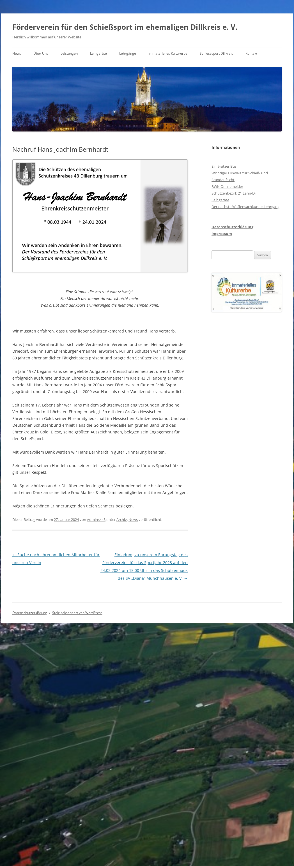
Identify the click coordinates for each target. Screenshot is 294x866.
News (16, 53)
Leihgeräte (98, 53)
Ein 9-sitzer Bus (224, 166)
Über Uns (40, 53)
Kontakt (251, 53)
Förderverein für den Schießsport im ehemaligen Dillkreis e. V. (124, 27)
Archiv (121, 519)
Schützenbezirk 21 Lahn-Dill (234, 193)
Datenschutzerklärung (232, 226)
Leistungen (69, 53)
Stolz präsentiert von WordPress (77, 612)
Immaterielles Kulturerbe (167, 53)
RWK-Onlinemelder (227, 186)
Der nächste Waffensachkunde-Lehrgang (245, 206)
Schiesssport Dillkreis (216, 53)
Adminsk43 (96, 519)
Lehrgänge (127, 53)
